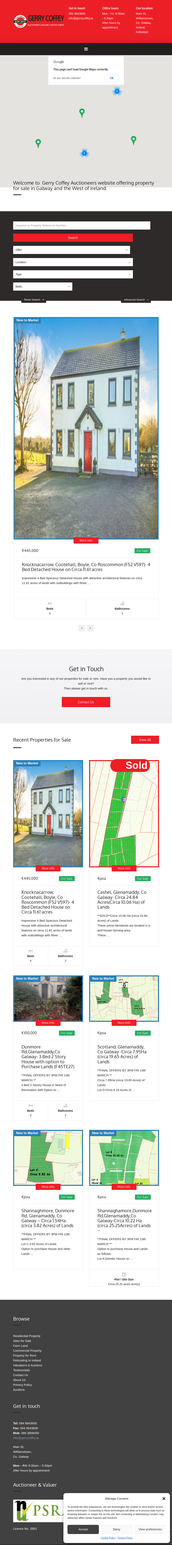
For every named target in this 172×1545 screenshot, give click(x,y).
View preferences (150, 1529)
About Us (19, 1345)
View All (145, 696)
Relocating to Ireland (27, 1325)
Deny (116, 1529)
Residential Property (27, 1301)
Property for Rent (24, 1320)
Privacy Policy (125, 1537)
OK (112, 79)
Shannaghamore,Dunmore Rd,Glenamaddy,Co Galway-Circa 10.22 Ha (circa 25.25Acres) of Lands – (124, 1182)
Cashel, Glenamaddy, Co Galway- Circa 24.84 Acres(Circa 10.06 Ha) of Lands (121, 855)
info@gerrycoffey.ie (82, 19)
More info (86, 496)
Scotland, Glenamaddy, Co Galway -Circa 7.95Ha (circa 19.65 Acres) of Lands (122, 1013)
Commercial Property (27, 1315)
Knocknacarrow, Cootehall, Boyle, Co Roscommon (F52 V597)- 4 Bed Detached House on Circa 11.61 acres (86, 522)
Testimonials (21, 1335)
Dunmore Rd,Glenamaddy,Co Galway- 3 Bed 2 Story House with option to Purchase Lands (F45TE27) (47, 1015)
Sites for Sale (22, 1306)
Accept (83, 1529)
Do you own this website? (67, 79)
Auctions (19, 1355)
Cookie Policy (108, 1537)
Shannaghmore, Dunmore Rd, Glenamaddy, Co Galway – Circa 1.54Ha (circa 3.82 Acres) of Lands (47, 1180)
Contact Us (86, 658)
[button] (164, 1499)
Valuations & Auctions (27, 1330)
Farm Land (20, 1311)
